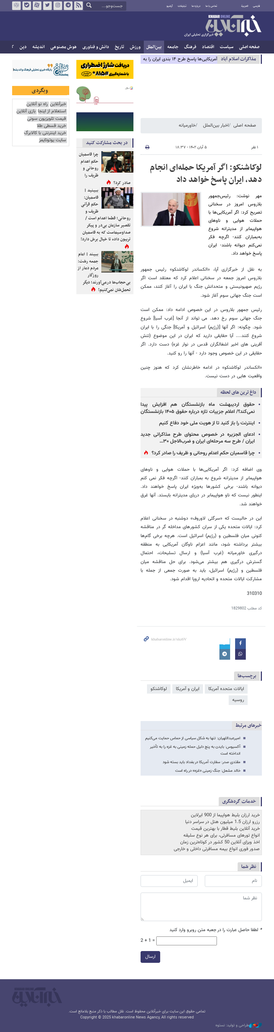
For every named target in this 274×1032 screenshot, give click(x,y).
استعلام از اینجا (52, 111)
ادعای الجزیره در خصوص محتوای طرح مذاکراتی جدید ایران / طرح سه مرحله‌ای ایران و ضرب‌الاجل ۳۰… (198, 438)
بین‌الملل (154, 47)
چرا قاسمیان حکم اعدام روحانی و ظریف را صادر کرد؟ (203, 453)
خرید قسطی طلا (51, 126)
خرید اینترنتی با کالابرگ (45, 133)
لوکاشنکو (159, 689)
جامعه (172, 47)
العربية (244, 6)
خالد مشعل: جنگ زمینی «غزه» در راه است (207, 771)
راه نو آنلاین (37, 104)
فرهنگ (190, 47)
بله (26, 5)
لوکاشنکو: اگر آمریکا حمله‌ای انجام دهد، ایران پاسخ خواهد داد (206, 173)
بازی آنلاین (26, 111)
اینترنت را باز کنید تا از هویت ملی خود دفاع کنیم (207, 423)
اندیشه (38, 47)
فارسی (256, 6)
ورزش (135, 47)
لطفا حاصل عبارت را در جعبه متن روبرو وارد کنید (215, 930)
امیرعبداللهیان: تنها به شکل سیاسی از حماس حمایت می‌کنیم (192, 738)
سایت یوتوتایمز (52, 140)
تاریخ (119, 47)
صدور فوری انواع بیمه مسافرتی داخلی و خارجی (217, 849)
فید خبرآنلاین (78, 5)
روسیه (238, 700)
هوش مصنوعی (63, 47)
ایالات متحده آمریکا (226, 689)
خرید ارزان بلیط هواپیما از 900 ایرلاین (225, 815)
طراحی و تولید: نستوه (238, 1025)
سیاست (226, 47)
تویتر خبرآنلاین (47, 5)
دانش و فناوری (95, 47)
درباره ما (196, 6)
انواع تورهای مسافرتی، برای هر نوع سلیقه (221, 835)
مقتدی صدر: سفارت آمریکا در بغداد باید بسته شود (201, 762)
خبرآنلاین (222, 26)
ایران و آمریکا (187, 689)
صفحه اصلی (249, 47)
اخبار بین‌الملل (216, 125)
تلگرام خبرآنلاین (68, 5)
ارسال (150, 956)
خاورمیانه (187, 125)
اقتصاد (208, 47)
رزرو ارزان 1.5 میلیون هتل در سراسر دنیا (222, 822)
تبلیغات (182, 6)
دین (23, 47)
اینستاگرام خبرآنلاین (57, 5)
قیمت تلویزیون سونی (46, 119)
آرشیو (170, 6)
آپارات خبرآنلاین (37, 5)
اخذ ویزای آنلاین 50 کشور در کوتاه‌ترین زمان (220, 842)
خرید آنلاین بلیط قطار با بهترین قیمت (225, 828)
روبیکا (16, 5)
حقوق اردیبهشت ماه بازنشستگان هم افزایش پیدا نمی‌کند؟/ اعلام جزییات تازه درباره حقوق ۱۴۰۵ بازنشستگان (198, 408)
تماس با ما (211, 6)
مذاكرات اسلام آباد (238, 59)
